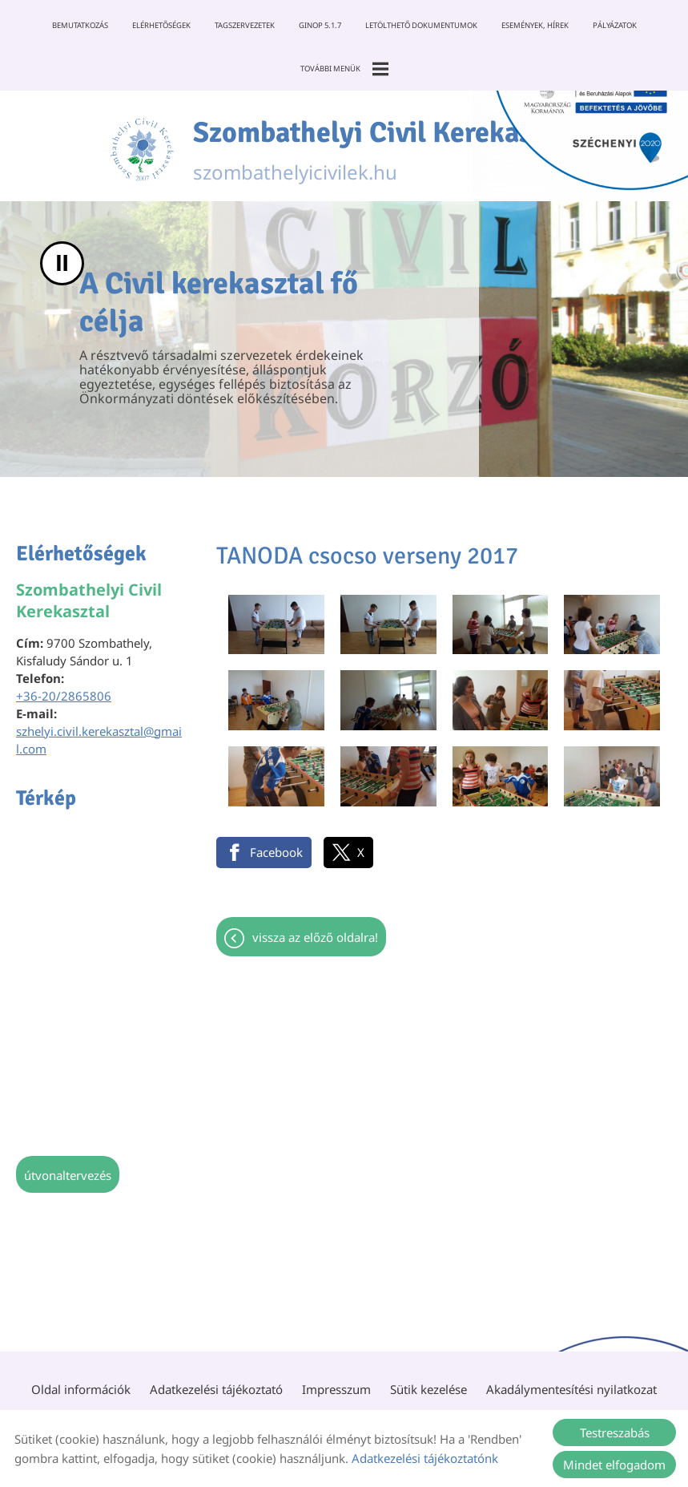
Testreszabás (615, 1432)
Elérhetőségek (161, 25)
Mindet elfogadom (614, 1465)
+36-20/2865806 (63, 696)
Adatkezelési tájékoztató (216, 1389)
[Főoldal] (142, 150)
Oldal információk (81, 1389)
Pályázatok (615, 25)
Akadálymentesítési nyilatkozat (571, 1389)
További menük (344, 69)
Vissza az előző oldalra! (315, 937)
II (62, 263)
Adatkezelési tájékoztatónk (425, 1458)
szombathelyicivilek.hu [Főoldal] (385, 150)
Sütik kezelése (428, 1389)
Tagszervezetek (245, 25)
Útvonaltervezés (67, 1175)
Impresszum (336, 1389)
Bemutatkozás (80, 25)
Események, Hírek (535, 25)
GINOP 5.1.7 (320, 25)
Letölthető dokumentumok (421, 25)
